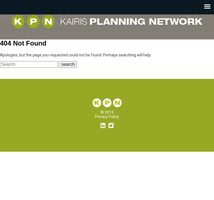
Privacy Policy (107, 116)
